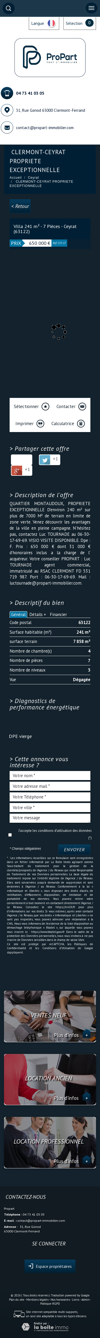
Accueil (16, 177)
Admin (85, 1299)
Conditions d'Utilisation (58, 948)
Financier (58, 614)
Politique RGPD (50, 1303)
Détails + (37, 614)
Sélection (74, 23)
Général (18, 614)
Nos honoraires (60, 1299)
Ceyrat (33, 177)
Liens (75, 1299)
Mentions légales (37, 1299)
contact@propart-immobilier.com (45, 127)
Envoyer (74, 849)
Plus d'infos (72, 1035)
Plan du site (16, 1299)
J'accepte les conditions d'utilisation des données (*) (55, 834)
